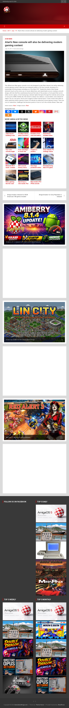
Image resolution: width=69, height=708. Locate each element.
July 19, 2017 (8, 48)
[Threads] (22, 111)
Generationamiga (18, 48)
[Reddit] (35, 111)
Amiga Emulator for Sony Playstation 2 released (50, 195)
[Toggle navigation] (4, 26)
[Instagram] (42, 111)
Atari (14, 105)
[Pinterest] (49, 111)
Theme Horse (40, 705)
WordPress (61, 705)
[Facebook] (8, 111)
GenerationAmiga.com (21, 705)
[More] (8, 115)
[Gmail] (56, 111)
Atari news (8, 39)
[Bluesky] (15, 111)
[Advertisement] (34, 18)
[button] (34, 224)
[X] (29, 111)
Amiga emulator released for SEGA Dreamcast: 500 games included (17, 195)
